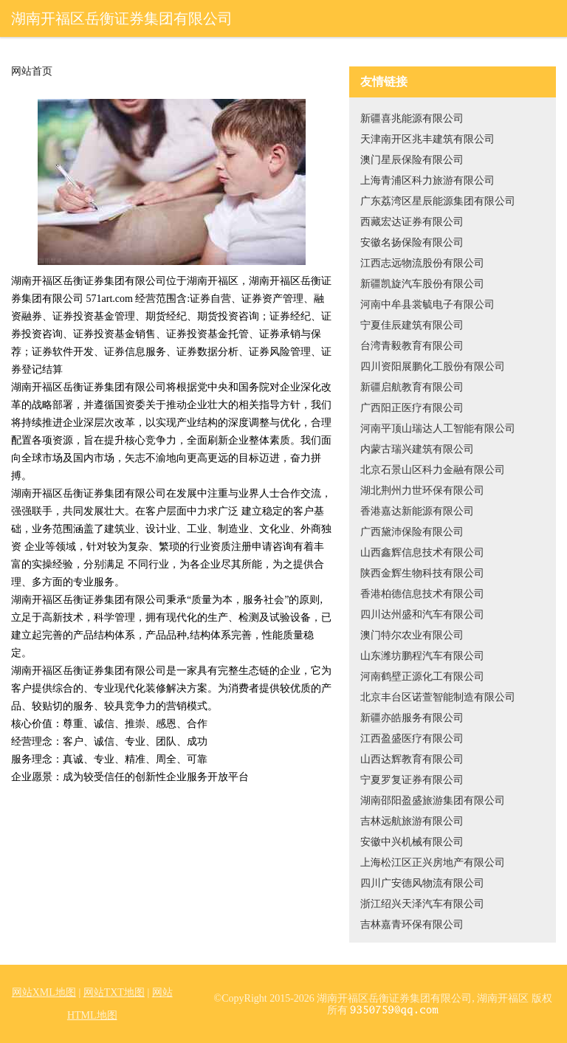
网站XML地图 (44, 992)
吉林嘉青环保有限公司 (412, 924)
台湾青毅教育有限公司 (412, 345)
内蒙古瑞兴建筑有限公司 (417, 449)
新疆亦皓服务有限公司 (412, 717)
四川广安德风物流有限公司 (422, 883)
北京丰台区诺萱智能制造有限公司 (437, 697)
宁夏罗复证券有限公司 (412, 779)
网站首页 (31, 71)
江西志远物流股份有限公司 (422, 263)
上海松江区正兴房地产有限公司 (432, 862)
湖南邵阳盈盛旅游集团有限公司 (432, 800)
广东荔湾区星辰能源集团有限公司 (437, 201)
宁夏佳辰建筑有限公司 (412, 325)
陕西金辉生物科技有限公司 (422, 573)
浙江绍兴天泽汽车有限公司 (422, 903)
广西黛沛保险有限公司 (412, 531)
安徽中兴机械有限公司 (412, 841)
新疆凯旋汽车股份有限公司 (422, 283)
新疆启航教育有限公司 (412, 387)
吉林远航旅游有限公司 (412, 821)
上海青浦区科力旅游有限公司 (427, 180)
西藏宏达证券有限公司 (412, 221)
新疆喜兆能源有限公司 (412, 118)
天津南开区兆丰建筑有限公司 (427, 139)
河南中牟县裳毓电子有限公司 (427, 304)
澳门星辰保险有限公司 (412, 159)
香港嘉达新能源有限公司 (417, 511)
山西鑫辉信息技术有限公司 (422, 552)
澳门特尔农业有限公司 (412, 635)
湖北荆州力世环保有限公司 (422, 490)
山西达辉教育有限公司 (412, 759)
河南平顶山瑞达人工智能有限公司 (437, 428)
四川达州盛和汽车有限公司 (422, 614)
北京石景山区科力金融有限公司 (432, 469)
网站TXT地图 (114, 992)
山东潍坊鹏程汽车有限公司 (422, 655)
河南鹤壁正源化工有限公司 (422, 676)
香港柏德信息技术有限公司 (422, 593)
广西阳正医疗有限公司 (412, 407)
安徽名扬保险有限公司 (412, 242)
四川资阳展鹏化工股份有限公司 (432, 366)
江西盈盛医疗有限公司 (412, 738)
